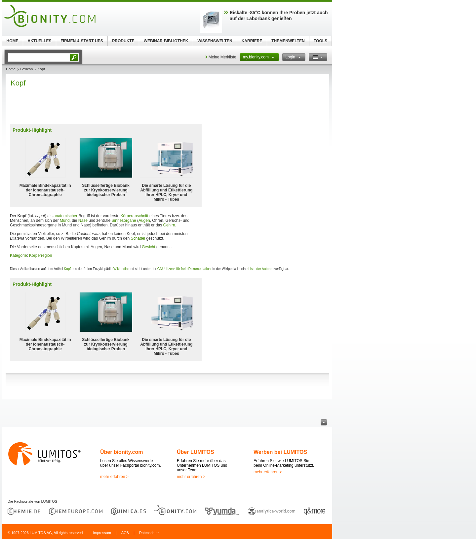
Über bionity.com (121, 452)
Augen (144, 220)
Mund (65, 220)
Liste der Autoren (261, 269)
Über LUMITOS (195, 452)
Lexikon (26, 69)
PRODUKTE (123, 41)
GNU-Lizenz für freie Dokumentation (184, 269)
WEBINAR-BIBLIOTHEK (166, 41)
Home (11, 69)
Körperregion (40, 255)
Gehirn (169, 225)
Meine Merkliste (222, 57)
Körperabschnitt (134, 216)
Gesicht (148, 247)
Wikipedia (120, 269)
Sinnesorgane (124, 220)
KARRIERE (252, 41)
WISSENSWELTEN (214, 41)
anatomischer (65, 216)
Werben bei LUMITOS (280, 452)
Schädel (138, 238)
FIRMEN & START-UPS (81, 41)
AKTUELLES (40, 41)
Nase (83, 220)
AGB (125, 533)
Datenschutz (149, 533)
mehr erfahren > (114, 476)
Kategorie (18, 255)
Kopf (67, 269)
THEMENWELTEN (287, 41)
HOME (13, 41)
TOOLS (320, 41)
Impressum (102, 533)
